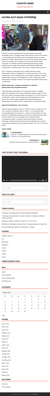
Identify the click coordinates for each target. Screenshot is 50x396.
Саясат (4, 248)
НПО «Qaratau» (6, 387)
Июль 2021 (5, 339)
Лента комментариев (8, 278)
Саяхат (4, 251)
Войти (4, 272)
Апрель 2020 (5, 375)
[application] (25, 169)
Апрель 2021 (5, 345)
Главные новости (7, 236)
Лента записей (6, 275)
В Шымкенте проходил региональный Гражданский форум (20, 213)
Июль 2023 (5, 327)
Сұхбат (4, 254)
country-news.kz (18, 21)
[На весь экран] (46, 180)
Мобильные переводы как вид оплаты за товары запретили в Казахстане (24, 224)
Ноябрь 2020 (6, 354)
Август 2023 (5, 324)
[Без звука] (43, 180)
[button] (48, 12)
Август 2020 (5, 363)
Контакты (5, 384)
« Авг (3, 315)
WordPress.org (6, 281)
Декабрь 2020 (6, 351)
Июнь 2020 (5, 369)
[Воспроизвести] (4, 180)
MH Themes (36, 394)
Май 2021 (5, 342)
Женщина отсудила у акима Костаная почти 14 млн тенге (19, 221)
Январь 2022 (5, 336)
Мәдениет (5, 245)
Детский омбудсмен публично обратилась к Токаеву (18, 227)
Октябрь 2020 (6, 357)
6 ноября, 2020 (7, 21)
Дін (3, 239)
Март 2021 (5, 348)
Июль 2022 (5, 330)
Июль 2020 (5, 366)
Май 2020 (5, 372)
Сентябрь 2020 (6, 360)
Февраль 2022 (6, 333)
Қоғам (4, 257)
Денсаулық (5, 242)
